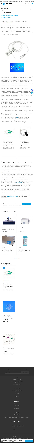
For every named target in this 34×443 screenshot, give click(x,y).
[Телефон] (23, 4)
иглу (17, 117)
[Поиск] (25, 4)
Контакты (17, 393)
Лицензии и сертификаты (17, 390)
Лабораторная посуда (17, 379)
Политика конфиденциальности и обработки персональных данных (17, 417)
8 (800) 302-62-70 (17, 421)
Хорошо (28, 440)
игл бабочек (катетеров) (12, 196)
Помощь (17, 412)
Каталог (17, 377)
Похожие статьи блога (6, 17)
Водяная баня (21, 227)
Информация (17, 401)
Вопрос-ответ (17, 414)
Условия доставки (17, 405)
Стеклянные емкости (17, 384)
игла (4, 99)
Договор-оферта (17, 408)
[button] (15, 158)
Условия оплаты (17, 403)
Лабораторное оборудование (17, 381)
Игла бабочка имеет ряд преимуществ (9, 15)
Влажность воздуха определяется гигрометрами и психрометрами (24, 250)
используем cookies (7, 440)
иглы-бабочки (19, 182)
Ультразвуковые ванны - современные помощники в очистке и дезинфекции (7, 250)
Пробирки (17, 382)
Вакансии (17, 394)
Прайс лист (17, 396)
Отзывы (17, 397)
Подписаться (25, 372)
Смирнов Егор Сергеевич (8, 22)
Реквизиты (17, 391)
